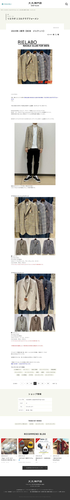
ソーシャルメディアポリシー (46, 489)
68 (38, 383)
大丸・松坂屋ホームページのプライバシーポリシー (16, 491)
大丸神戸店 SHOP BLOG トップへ (36, 467)
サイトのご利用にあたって (32, 489)
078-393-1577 (29, 406)
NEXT (55, 383)
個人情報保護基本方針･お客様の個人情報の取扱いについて (43, 491)
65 (27, 383)
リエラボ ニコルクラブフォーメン (11, 9)
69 (42, 383)
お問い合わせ (62, 491)
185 (48, 383)
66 (31, 383)
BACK (15, 383)
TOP (2, 9)
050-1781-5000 (36, 486)
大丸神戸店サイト (20, 489)
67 (35, 383)
